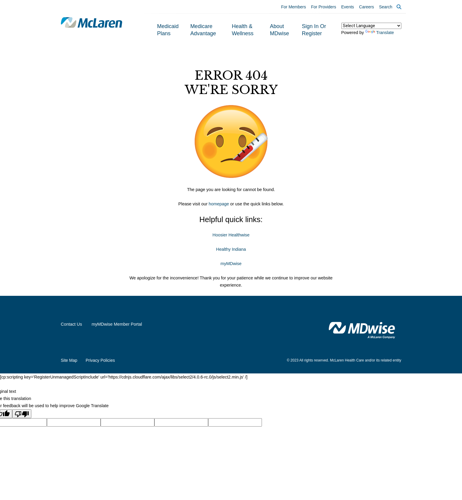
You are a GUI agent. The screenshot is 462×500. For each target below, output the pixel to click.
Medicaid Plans (168, 29)
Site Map (69, 360)
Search (385, 6)
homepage (219, 203)
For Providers (323, 6)
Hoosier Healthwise (231, 235)
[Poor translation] (21, 413)
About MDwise (279, 29)
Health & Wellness (243, 29)
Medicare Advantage (203, 29)
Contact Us (71, 324)
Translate (379, 32)
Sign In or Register (314, 29)
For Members (293, 6)
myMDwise (230, 263)
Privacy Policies (100, 360)
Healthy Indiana (231, 249)
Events (347, 6)
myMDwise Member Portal (117, 324)
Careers (366, 6)
